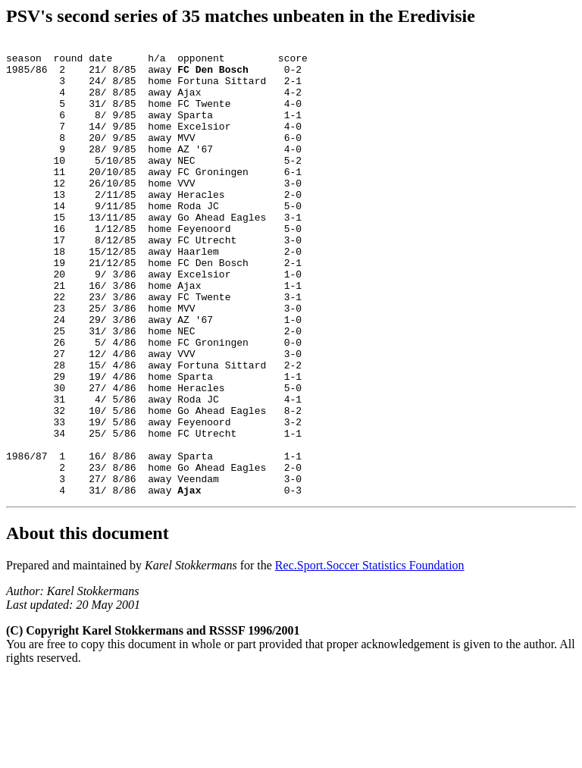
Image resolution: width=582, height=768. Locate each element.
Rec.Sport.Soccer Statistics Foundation (370, 656)
